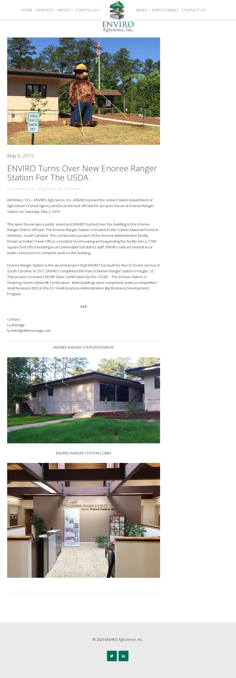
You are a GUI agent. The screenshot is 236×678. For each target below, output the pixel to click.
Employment (165, 9)
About (65, 9)
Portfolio (88, 9)
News (143, 9)
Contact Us (194, 9)
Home (27, 9)
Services (45, 9)
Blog (41, 188)
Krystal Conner (23, 188)
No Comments (69, 188)
